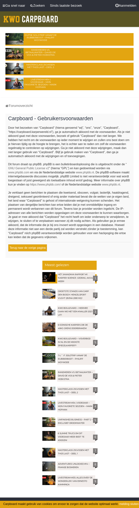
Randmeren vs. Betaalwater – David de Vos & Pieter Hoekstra (41, 52)
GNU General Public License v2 (28, 168)
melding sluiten (129, 503)
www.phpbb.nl (85, 172)
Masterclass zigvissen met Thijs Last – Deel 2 (40, 66)
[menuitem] (125, 5)
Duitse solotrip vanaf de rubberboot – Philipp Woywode (41, 37)
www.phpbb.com (18, 172)
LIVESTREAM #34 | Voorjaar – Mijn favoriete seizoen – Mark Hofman (40, 83)
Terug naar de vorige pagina (28, 247)
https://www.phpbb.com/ (45, 184)
